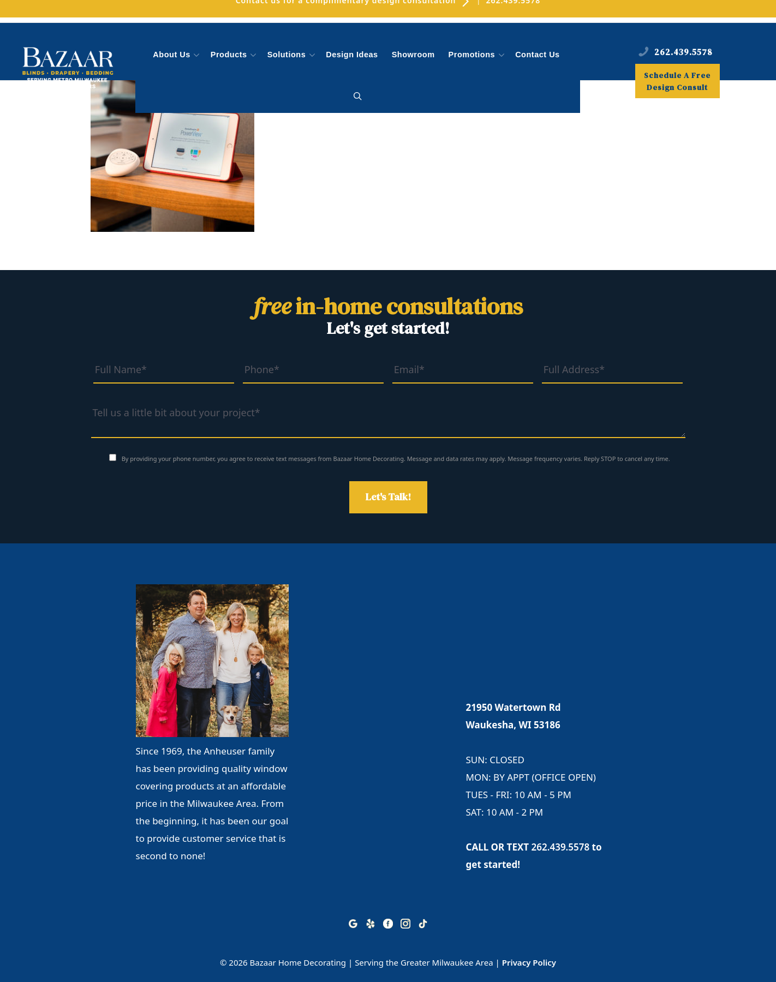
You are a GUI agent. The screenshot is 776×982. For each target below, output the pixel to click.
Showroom (413, 54)
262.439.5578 (561, 847)
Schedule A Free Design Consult (677, 81)
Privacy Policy (529, 962)
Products (235, 55)
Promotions (478, 55)
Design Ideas (352, 54)
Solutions (292, 55)
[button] (358, 96)
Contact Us (537, 54)
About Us (177, 55)
